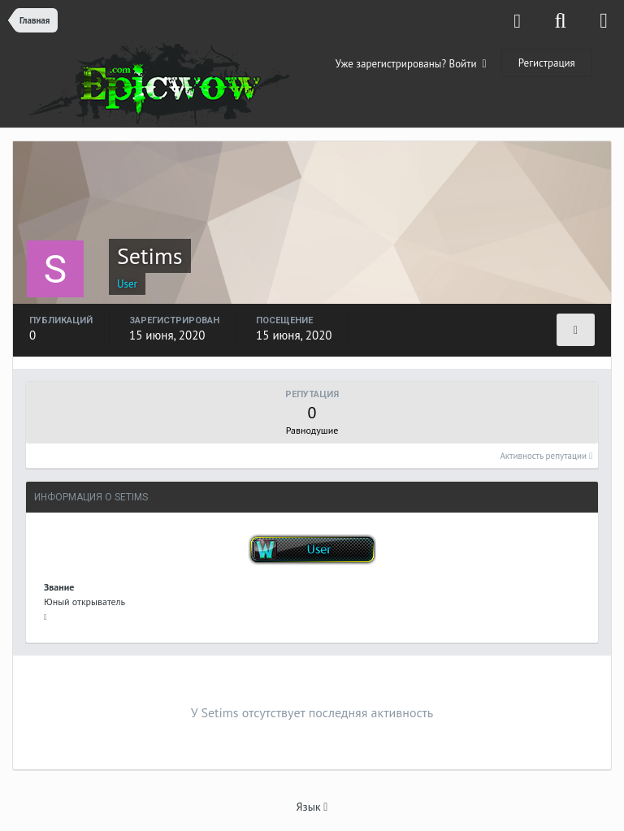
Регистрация (546, 63)
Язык (312, 806)
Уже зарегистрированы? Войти (411, 64)
